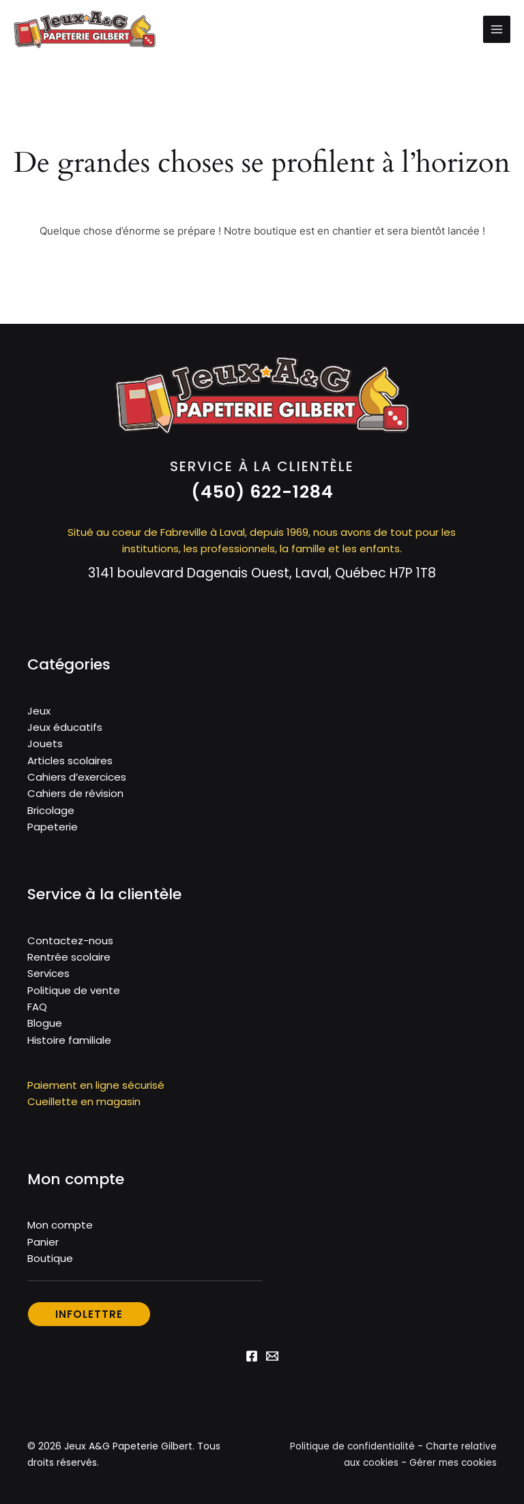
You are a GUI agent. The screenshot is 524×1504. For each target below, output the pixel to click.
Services (48, 979)
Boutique (50, 1263)
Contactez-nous (70, 946)
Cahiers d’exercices (76, 784)
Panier (43, 1246)
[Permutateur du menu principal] (496, 34)
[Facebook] (252, 1361)
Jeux (38, 719)
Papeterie (52, 833)
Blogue (44, 1028)
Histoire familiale (69, 1045)
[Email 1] (272, 1361)
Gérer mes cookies (452, 1467)
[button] (262, 500)
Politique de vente (73, 996)
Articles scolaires (70, 768)
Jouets (45, 752)
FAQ (37, 1012)
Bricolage (50, 817)
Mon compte (60, 1230)
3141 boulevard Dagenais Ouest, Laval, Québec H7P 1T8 (262, 581)
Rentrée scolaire (69, 963)
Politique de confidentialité (350, 1451)
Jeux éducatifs (64, 735)
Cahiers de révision (75, 801)
